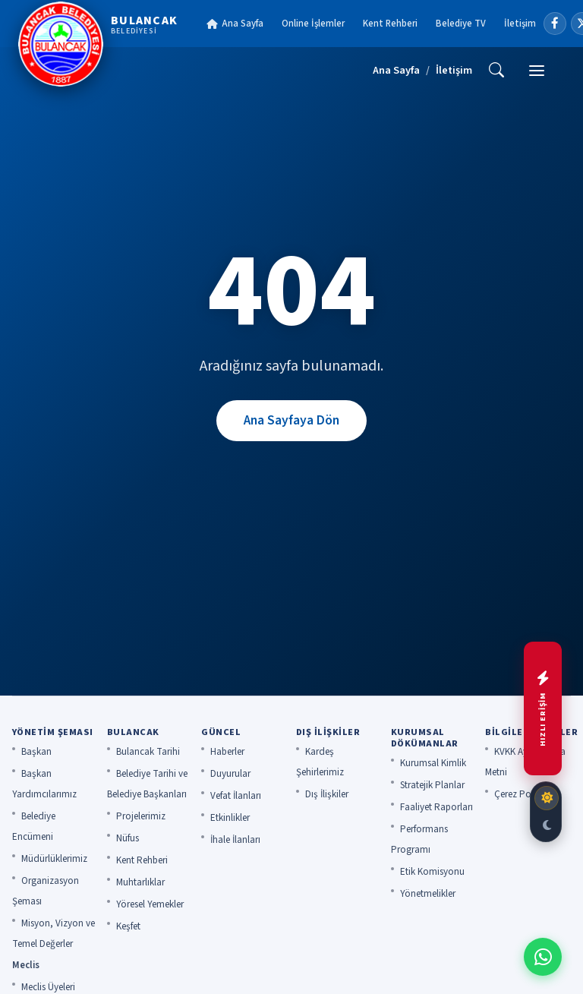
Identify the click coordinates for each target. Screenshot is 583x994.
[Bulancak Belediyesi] (98, 44)
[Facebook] (555, 23)
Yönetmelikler (427, 894)
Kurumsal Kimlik (433, 763)
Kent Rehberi (390, 23)
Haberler (227, 752)
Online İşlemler (313, 23)
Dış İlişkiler (326, 794)
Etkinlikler (230, 818)
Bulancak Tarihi (148, 752)
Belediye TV (461, 23)
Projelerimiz (140, 816)
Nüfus (127, 838)
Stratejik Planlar (432, 785)
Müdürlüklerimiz (54, 859)
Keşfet (128, 926)
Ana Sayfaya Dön (291, 420)
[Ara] (496, 70)
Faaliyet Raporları (436, 807)
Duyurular (230, 774)
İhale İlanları (235, 840)
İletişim (520, 23)
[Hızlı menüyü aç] (543, 708)
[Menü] (537, 71)
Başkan (36, 752)
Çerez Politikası (525, 794)
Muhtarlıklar (140, 882)
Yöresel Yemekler (150, 904)
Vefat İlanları (235, 796)
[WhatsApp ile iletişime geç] (543, 957)
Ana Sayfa (234, 23)
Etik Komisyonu (432, 872)
